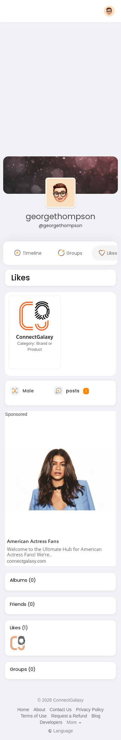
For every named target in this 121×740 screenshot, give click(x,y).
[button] (109, 11)
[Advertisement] (59, 90)
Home (23, 709)
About (39, 709)
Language (60, 731)
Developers (51, 722)
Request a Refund (69, 715)
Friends (18, 604)
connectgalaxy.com (26, 561)
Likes (15, 627)
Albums (18, 580)
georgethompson (60, 216)
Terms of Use (34, 715)
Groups (18, 669)
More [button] (74, 722)
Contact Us (60, 709)
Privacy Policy (90, 709)
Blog (95, 715)
